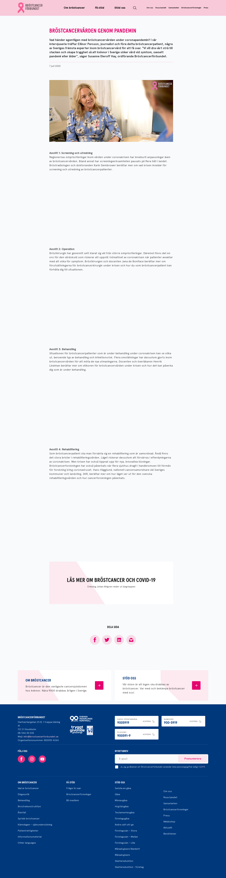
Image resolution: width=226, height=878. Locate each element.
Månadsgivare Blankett (127, 848)
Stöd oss (120, 782)
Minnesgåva (121, 800)
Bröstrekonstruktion (29, 806)
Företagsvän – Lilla (125, 842)
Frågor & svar (73, 788)
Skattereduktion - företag (129, 867)
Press (166, 815)
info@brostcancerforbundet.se (41, 736)
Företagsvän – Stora (126, 830)
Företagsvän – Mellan (126, 836)
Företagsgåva (122, 818)
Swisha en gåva (123, 788)
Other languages (27, 842)
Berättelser (169, 833)
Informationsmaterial (30, 836)
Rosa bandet (170, 797)
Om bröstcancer (27, 782)
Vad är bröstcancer (28, 788)
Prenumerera (192, 758)
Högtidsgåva (121, 806)
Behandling (24, 800)
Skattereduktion (124, 861)
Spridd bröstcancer (29, 818)
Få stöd (70, 782)
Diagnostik (23, 794)
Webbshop (169, 821)
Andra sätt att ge (124, 824)
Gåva (117, 794)
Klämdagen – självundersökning (35, 824)
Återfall (22, 812)
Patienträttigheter (28, 830)
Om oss (167, 791)
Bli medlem (72, 800)
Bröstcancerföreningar (78, 794)
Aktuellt (167, 827)
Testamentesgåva (124, 812)
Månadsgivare (122, 854)
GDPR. (202, 767)
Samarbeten (170, 803)
